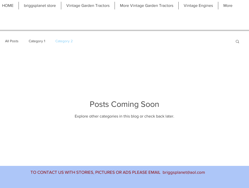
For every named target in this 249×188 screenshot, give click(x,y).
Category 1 (37, 41)
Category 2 (64, 41)
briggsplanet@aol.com (184, 172)
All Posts (12, 41)
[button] (237, 42)
